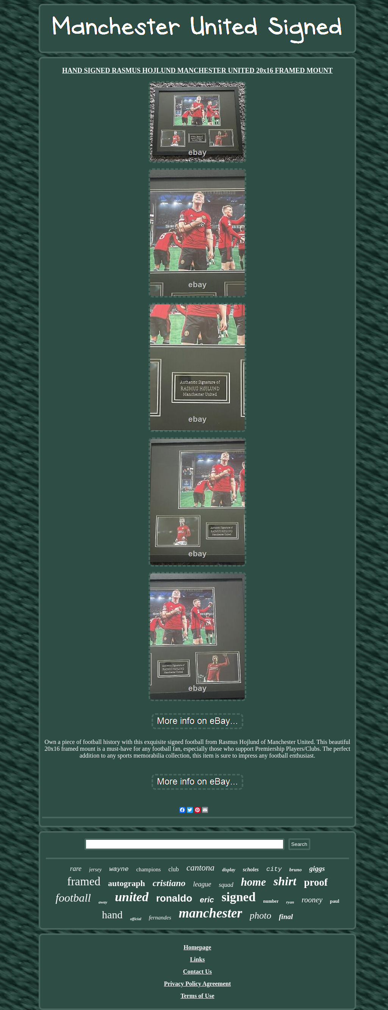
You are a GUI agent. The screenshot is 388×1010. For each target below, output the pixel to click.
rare (75, 868)
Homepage (197, 947)
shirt (285, 881)
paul (335, 901)
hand (112, 915)
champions (148, 869)
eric (207, 899)
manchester (210, 913)
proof (316, 882)
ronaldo (174, 898)
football (73, 897)
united (132, 897)
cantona (200, 867)
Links (197, 959)
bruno (295, 869)
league (202, 884)
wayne (118, 869)
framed (83, 881)
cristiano (169, 883)
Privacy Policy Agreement (197, 983)
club (173, 869)
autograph (126, 883)
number (271, 901)
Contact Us (197, 971)
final (286, 917)
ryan (290, 902)
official (135, 919)
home (253, 882)
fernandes (160, 917)
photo (260, 915)
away (103, 902)
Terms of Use (197, 996)
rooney (312, 900)
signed (239, 897)
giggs (317, 868)
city (274, 869)
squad (226, 885)
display (228, 869)
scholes (251, 869)
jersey (95, 869)
